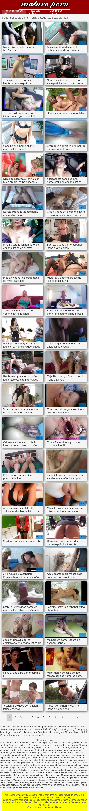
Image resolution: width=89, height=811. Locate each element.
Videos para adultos (34, 12)
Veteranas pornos (69, 745)
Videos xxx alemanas (54, 765)
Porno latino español (10, 755)
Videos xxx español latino (66, 772)
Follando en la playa (21, 752)
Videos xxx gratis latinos (26, 757)
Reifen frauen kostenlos (67, 726)
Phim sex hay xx (73, 732)
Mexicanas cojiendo (77, 782)
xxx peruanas (60, 782)
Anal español (42, 780)
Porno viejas (60, 750)
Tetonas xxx (40, 777)
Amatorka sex (30, 732)
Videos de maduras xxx (41, 782)
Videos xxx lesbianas (60, 755)
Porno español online (19, 765)
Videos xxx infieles (69, 757)
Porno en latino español (52, 785)
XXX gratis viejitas (44, 750)
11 (68, 717)
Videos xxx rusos (52, 775)
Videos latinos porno (49, 757)
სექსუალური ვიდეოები (32, 735)
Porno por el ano (25, 777)
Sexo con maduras (18, 745)
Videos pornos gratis (27, 760)
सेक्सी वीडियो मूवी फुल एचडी (54, 729)
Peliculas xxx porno (74, 760)
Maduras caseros (51, 745)
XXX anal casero (50, 762)
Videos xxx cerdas (9, 785)
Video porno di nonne (32, 729)
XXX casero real (8, 742)
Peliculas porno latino (61, 742)
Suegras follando (17, 767)
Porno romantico (37, 787)
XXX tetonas (23, 742)
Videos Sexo (37, 765)
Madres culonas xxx (26, 772)
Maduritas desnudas (71, 775)
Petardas (79, 752)
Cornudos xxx (35, 745)
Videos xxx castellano (29, 785)
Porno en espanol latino (39, 767)
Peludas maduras (55, 777)
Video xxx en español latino (44, 5)
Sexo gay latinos (40, 752)
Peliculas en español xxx (30, 770)
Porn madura (28, 747)
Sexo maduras (62, 747)
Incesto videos (35, 775)
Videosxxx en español (23, 780)
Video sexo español (40, 742)
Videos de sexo (45, 772)
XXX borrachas (20, 775)
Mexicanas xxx (21, 782)
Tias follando (6, 762)
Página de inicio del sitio (13, 12)
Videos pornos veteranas (62, 752)
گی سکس (71, 729)
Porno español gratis (53, 770)
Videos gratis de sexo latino (65, 767)
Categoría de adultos (56, 12)
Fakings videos (72, 770)
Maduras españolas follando (35, 755)
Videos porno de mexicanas (27, 762)
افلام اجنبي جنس (15, 732)
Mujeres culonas (74, 765)
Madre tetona (76, 747)
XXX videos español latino (51, 760)
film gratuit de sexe (47, 726)
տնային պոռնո (11, 735)
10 (61, 717)
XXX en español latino (76, 785)
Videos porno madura (69, 762)
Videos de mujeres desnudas (14, 787)
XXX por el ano (72, 777)
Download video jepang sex (51, 732)
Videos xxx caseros (44, 747)
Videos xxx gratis (8, 750)
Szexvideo (5, 726)
